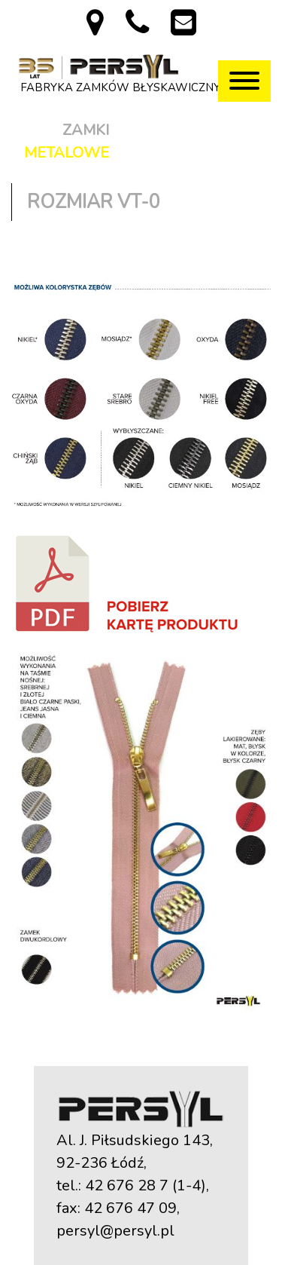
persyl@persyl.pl (115, 1231)
